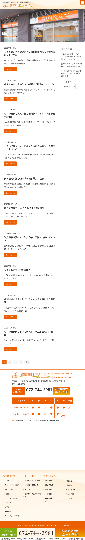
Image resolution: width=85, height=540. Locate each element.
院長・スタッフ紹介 (12, 485)
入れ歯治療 (70, 494)
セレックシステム (31, 489)
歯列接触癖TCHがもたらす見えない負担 (24, 208)
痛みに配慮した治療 (32, 480)
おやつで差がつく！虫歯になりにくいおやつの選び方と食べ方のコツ (29, 148)
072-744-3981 (39, 389)
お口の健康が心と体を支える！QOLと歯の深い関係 (28, 333)
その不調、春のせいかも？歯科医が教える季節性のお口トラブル (29, 53)
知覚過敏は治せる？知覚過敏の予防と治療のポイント (29, 239)
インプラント (70, 489)
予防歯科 (48, 494)
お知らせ (8, 502)
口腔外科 (69, 485)
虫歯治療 (48, 480)
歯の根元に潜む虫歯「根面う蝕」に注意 (24, 178)
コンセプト (9, 480)
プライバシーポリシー (13, 516)
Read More (10, 69)
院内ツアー (9, 489)
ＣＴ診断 (69, 498)
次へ (27, 362)
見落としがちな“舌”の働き (17, 269)
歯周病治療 (49, 485)
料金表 (7, 494)
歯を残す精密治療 (31, 485)
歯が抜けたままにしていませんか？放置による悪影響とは (29, 301)
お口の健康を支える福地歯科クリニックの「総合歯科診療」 (29, 115)
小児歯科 (48, 489)
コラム (7, 507)
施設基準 (8, 511)
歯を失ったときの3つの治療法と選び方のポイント (29, 84)
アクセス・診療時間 (12, 498)
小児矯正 (69, 481)
